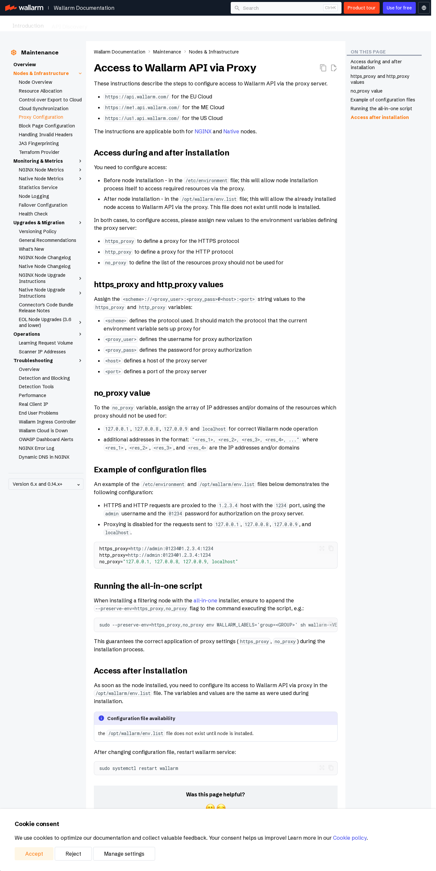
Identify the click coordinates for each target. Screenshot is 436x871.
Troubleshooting (48, 360)
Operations (48, 334)
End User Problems (38, 413)
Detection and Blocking (44, 378)
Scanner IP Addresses (42, 352)
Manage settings (124, 853)
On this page (368, 52)
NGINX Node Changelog (45, 257)
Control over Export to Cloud (50, 100)
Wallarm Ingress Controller (47, 422)
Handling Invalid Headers (46, 135)
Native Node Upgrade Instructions (51, 293)
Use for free (399, 8)
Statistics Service (38, 187)
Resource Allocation (40, 91)
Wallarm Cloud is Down (43, 431)
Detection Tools (36, 387)
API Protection (114, 24)
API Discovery (69, 24)
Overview (24, 64)
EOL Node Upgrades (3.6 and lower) (51, 322)
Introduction (28, 24)
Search (251, 8)
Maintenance (289, 24)
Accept (34, 853)
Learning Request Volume (46, 343)
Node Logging (34, 196)
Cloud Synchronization (43, 108)
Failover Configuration (43, 205)
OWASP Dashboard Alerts (46, 439)
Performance (32, 395)
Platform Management (379, 24)
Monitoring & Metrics (48, 161)
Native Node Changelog (45, 266)
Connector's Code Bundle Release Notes (46, 308)
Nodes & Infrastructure (48, 73)
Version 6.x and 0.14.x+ (47, 484)
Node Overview (35, 82)
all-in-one (205, 600)
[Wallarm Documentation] (24, 7)
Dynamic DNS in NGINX (44, 457)
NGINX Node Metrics (51, 170)
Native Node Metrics (51, 179)
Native (231, 131)
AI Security (212, 24)
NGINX (203, 131)
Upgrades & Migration (48, 223)
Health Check (33, 214)
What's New (31, 249)
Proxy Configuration (41, 117)
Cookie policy (350, 837)
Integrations (328, 24)
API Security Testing (165, 24)
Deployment (249, 24)
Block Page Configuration (47, 126)
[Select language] (424, 8)
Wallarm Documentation (84, 8)
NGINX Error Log (36, 448)
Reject (73, 853)
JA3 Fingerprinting (39, 143)
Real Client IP (33, 404)
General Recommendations (47, 240)
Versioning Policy (38, 231)
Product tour (362, 8)
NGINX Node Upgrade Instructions (51, 278)
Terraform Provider (39, 152)
